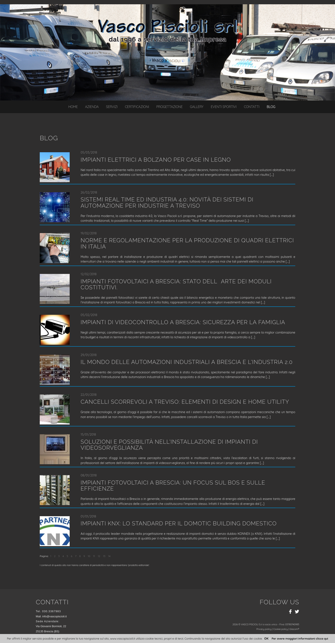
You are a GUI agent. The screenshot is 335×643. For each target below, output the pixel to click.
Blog (271, 107)
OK (266, 638)
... (272, 175)
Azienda (92, 107)
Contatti (251, 107)
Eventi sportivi (224, 107)
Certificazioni (137, 107)
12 (99, 556)
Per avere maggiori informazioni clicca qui (300, 638)
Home (73, 107)
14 (109, 556)
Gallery (196, 107)
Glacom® (294, 629)
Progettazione (169, 107)
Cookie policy (280, 629)
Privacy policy (264, 629)
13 (104, 556)
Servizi (112, 107)
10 (89, 556)
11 (94, 556)
